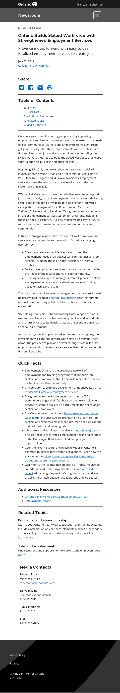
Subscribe (96, 4)
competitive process (63, 298)
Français (82, 4)
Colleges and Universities (34, 65)
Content (31, 108)
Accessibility (17, 655)
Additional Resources (39, 116)
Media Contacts (36, 125)
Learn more (25, 537)
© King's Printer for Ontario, (27, 676)
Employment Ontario (38, 501)
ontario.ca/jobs (85, 430)
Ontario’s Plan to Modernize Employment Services (56, 496)
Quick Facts (33, 112)
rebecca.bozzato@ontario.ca (37, 583)
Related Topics (35, 120)
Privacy (14, 663)
